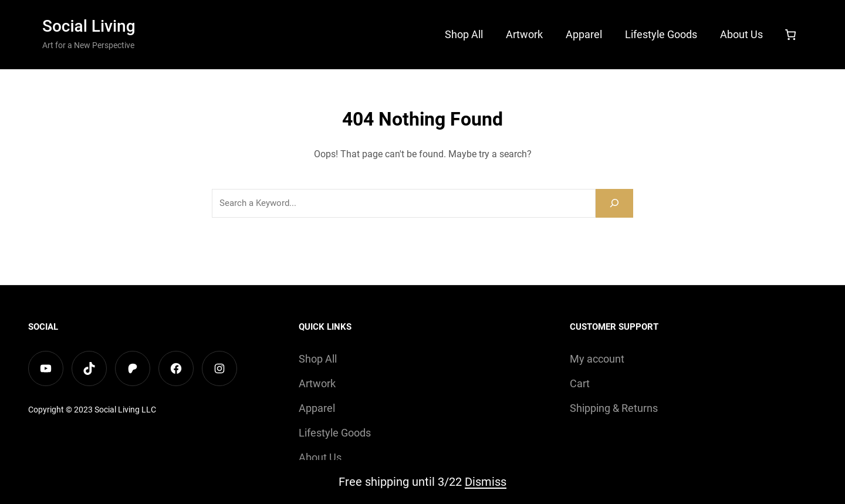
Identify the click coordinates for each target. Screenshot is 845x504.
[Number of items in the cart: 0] (790, 34)
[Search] (614, 203)
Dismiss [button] (485, 482)
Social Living (89, 26)
